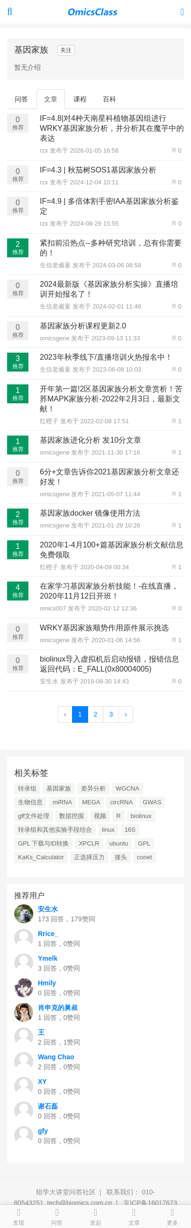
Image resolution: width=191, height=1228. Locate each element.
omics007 (54, 608)
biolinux (141, 815)
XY (42, 1081)
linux (108, 829)
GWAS (152, 802)
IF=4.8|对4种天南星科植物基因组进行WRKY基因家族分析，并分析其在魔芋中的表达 (112, 128)
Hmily (47, 983)
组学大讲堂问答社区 (66, 1192)
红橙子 (50, 421)
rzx (45, 150)
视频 (100, 815)
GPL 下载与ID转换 (43, 843)
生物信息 (30, 802)
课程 (80, 99)
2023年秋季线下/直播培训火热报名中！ (106, 357)
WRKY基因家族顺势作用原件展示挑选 (104, 628)
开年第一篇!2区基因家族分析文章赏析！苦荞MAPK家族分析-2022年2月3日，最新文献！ (111, 399)
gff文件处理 (33, 815)
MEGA (91, 802)
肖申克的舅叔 (58, 1007)
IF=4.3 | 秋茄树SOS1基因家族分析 (98, 170)
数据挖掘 (71, 815)
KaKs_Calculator (41, 857)
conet (144, 857)
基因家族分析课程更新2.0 (83, 326)
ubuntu (118, 843)
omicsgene (55, 338)
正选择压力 (89, 857)
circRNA (121, 802)
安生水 (50, 681)
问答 (21, 99)
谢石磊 (48, 1106)
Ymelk (47, 958)
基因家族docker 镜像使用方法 (90, 513)
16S (130, 829)
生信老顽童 (56, 265)
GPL (144, 843)
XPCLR (89, 843)
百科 (109, 99)
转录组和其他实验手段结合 (55, 829)
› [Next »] (126, 714)
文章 (50, 99)
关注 (66, 50)
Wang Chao (56, 1057)
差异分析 (93, 788)
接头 (121, 857)
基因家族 (58, 788)
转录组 (27, 788)
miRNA (62, 802)
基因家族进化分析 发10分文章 (90, 440)
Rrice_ (48, 933)
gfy (43, 1131)
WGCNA (127, 788)
